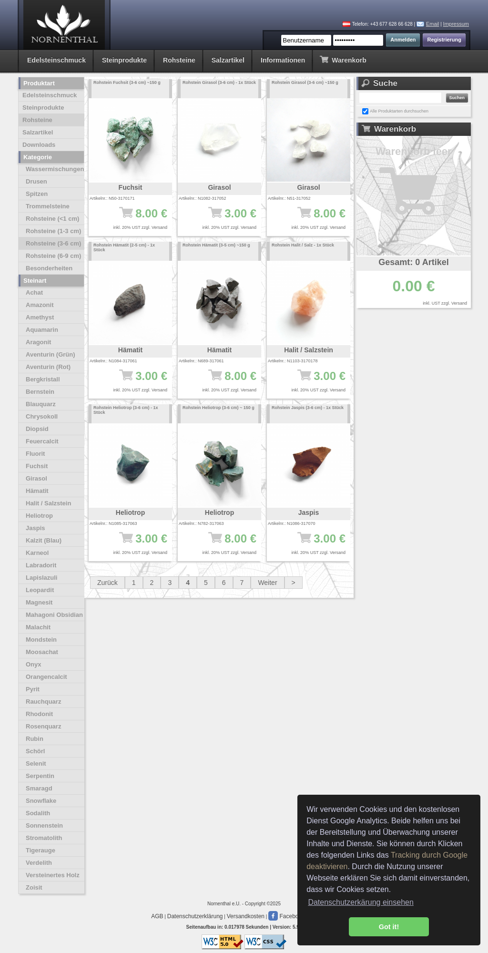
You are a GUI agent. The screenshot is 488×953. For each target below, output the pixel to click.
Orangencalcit (46, 676)
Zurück (107, 582)
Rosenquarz (43, 726)
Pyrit (33, 689)
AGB (157, 916)
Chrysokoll (42, 416)
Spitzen (37, 193)
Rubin (34, 738)
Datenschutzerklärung (195, 916)
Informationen (283, 60)
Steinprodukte (124, 60)
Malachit (38, 627)
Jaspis (35, 528)
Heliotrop (39, 515)
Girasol (36, 478)
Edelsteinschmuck (56, 60)
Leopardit (40, 590)
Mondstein (41, 639)
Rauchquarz (43, 701)
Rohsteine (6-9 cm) (53, 255)
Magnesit (39, 602)
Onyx (33, 664)
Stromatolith (44, 837)
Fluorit (35, 453)
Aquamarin (42, 329)
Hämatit (37, 490)
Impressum (456, 24)
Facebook (286, 916)
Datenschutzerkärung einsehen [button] (360, 902)
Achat (34, 292)
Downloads (38, 144)
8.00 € (135, 218)
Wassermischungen (55, 169)
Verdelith (39, 862)
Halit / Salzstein (48, 503)
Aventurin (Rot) (48, 366)
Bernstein (40, 391)
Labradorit (41, 565)
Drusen (36, 181)
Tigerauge (40, 850)
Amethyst (40, 317)
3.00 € (224, 218)
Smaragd (39, 788)
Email (432, 24)
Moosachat (42, 652)
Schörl (35, 751)
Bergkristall (43, 379)
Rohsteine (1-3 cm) (53, 231)
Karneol (37, 552)
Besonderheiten (49, 268)
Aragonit (38, 342)
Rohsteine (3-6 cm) (53, 243)
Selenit (36, 763)
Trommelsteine (48, 206)
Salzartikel (228, 60)
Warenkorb (342, 59)
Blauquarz (41, 404)
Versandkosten (245, 916)
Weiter (267, 582)
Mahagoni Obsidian (54, 614)
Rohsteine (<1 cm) (52, 218)
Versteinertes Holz (53, 875)
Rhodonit (39, 713)
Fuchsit (37, 466)
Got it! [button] (389, 927)
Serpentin (40, 775)
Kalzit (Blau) (43, 540)
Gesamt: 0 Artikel (413, 262)
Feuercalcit (42, 441)
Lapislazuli (41, 577)
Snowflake (41, 800)
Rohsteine (179, 60)
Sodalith (38, 813)
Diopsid (37, 428)
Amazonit (40, 304)
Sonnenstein (44, 825)
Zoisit (34, 887)
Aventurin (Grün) (50, 354)
